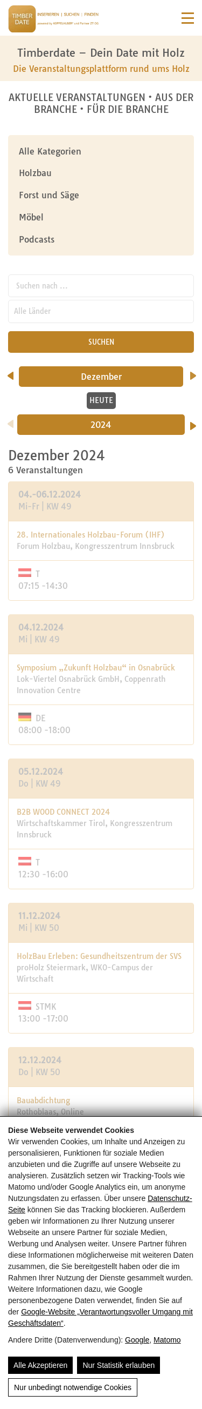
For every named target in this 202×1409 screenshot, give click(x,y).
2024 (101, 424)
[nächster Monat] (193, 372)
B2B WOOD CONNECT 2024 (63, 812)
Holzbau (35, 172)
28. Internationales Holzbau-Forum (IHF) (91, 535)
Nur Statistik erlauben (118, 1365)
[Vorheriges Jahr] (10, 420)
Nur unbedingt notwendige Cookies (72, 1387)
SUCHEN (101, 342)
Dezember (116, 376)
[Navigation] (188, 18)
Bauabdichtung (43, 1100)
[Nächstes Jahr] (193, 422)
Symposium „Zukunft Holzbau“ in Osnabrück (96, 668)
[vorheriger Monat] (10, 372)
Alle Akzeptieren (40, 1365)
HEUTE (101, 400)
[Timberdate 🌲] (53, 20)
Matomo (167, 1340)
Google (137, 1340)
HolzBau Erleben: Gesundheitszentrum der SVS (99, 956)
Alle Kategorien (50, 151)
